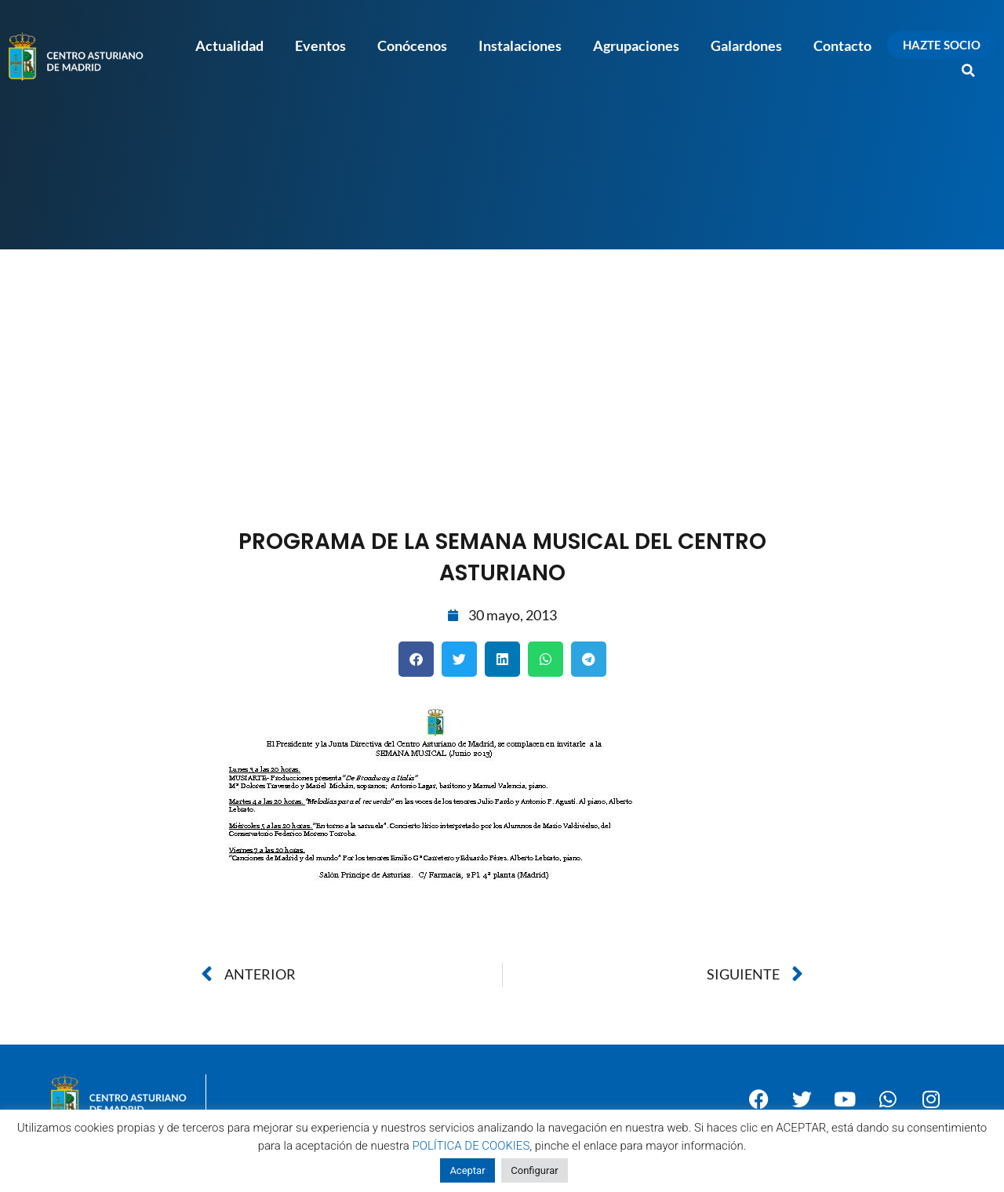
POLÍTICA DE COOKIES (471, 1146)
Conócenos (412, 45)
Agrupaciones (636, 45)
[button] (968, 70)
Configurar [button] (534, 1170)
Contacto (842, 45)
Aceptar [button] (467, 1170)
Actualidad (229, 45)
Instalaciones (520, 45)
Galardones (746, 45)
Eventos (320, 45)
